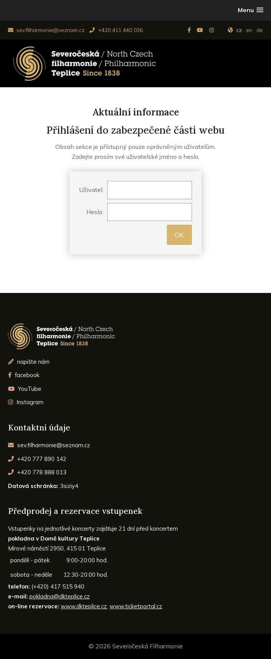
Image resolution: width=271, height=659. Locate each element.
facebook (23, 375)
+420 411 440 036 (115, 30)
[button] (250, 10)
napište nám (29, 361)
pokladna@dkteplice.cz (59, 596)
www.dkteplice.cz (84, 606)
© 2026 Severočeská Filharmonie (136, 646)
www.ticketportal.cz (136, 606)
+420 (37, 458)
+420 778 (37, 472)
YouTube (24, 388)
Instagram (26, 402)
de (259, 30)
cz (239, 30)
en (249, 30)
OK (179, 235)
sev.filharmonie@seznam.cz (46, 30)
